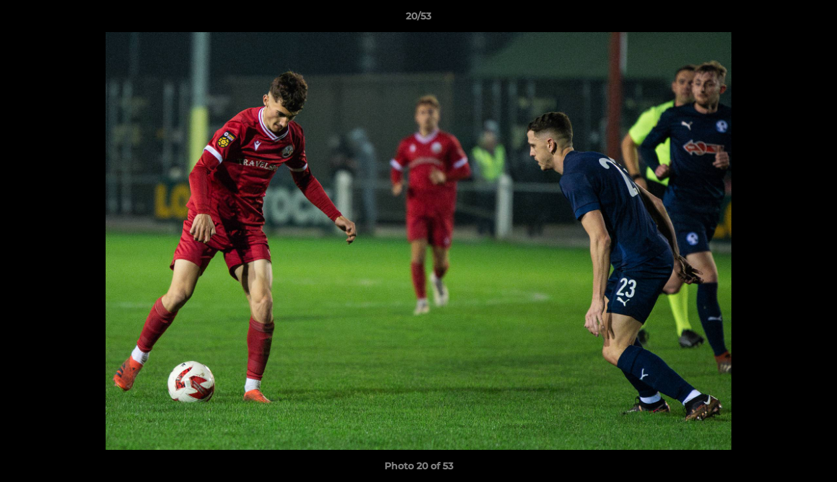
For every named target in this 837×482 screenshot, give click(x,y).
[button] (813, 19)
